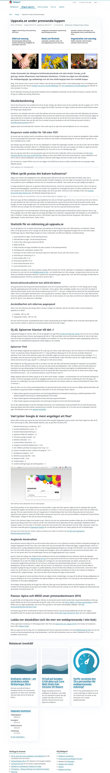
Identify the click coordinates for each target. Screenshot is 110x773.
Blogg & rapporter (28, 7)
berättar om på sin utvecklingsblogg (45, 86)
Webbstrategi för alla (40, 272)
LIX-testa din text (17, 764)
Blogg (17, 14)
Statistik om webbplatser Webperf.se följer (26, 766)
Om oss (53, 7)
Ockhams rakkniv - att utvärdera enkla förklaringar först (23, 681)
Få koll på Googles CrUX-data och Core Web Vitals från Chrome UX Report (53, 682)
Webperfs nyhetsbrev (66, 756)
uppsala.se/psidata (39, 409)
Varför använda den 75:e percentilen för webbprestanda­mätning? (84, 682)
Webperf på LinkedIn (65, 764)
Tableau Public (24, 626)
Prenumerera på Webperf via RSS (70, 759)
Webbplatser (14, 7)
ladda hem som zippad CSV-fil (65, 624)
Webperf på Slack (64, 769)
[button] (74, 2)
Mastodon (70, 761)
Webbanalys (69, 25)
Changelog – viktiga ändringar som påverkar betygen (30, 769)
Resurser (14, 772)
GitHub (60, 767)
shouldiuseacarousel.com (20, 123)
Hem (10, 14)
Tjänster (61, 7)
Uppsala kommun (21, 710)
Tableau (86, 25)
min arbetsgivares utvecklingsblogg (74, 86)
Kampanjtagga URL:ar (19, 761)
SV (96, 2)
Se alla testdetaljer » (18, 737)
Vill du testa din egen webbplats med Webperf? (28, 756)
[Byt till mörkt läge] (85, 2)
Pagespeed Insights (37, 527)
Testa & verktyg (42, 7)
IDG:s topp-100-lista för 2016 (69, 613)
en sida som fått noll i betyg (69, 334)
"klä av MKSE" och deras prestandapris (78, 602)
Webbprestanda (78, 25)
